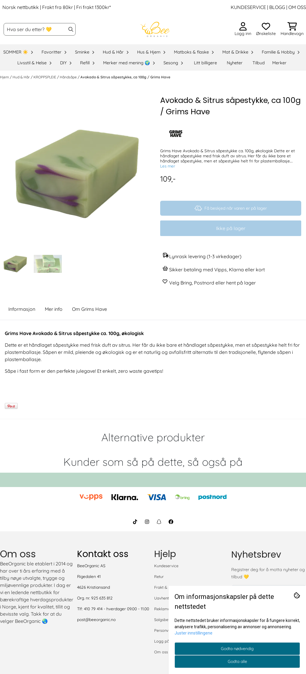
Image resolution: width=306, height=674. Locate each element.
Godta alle (237, 661)
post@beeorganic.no (96, 619)
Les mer (167, 165)
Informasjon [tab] (21, 309)
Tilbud (259, 63)
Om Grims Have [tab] (89, 309)
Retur (159, 576)
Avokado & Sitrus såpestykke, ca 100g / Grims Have (125, 77)
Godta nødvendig (237, 648)
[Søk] (40, 29)
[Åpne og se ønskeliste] (266, 29)
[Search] (70, 29)
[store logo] (155, 29)
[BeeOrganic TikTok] (135, 522)
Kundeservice (166, 565)
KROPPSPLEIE (45, 77)
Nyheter (235, 63)
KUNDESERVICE (248, 7)
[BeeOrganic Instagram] (147, 522)
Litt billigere (205, 63)
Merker (279, 63)
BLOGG (276, 7)
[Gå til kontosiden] (243, 29)
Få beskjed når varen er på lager (231, 208)
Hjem (5, 77)
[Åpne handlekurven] (292, 29)
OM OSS (297, 7)
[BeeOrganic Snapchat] (159, 522)
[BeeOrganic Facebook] (171, 522)
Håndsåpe (69, 77)
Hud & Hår (22, 77)
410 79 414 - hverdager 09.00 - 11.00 (116, 608)
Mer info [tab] (53, 309)
